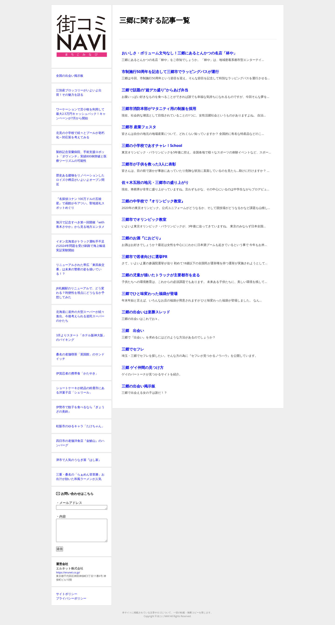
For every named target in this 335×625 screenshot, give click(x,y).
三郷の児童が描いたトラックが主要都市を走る (161, 275)
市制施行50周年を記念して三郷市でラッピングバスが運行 (170, 71)
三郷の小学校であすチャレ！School (152, 145)
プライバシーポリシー (71, 598)
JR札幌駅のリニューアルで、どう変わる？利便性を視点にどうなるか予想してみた (80, 292)
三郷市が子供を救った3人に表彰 (149, 164)
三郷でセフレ (133, 349)
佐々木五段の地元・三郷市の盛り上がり (155, 182)
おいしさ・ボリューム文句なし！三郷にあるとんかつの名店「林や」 (179, 53)
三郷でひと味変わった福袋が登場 (150, 293)
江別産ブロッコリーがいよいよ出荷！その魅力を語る (78, 92)
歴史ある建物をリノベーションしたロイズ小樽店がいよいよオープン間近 (80, 179)
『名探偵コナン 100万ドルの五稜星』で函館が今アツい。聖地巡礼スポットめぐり (80, 203)
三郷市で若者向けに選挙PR (145, 256)
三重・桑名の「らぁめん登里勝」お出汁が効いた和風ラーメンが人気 (80, 476)
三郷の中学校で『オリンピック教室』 (153, 201)
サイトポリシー (66, 594)
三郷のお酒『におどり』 (142, 238)
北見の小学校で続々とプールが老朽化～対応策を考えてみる (80, 135)
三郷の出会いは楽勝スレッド (146, 311)
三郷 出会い (133, 330)
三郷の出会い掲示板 (138, 386)
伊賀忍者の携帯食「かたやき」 (77, 373)
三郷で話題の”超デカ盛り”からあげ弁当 (155, 90)
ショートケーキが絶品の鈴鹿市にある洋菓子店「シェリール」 (80, 390)
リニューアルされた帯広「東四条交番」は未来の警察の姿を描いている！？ (80, 269)
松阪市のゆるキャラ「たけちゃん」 (80, 426)
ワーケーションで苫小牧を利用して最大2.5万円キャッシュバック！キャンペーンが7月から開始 (81, 113)
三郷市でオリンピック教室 (144, 219)
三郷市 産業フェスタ (139, 126)
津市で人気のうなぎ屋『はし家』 (78, 460)
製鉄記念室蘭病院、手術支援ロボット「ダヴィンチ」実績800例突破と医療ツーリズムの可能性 (81, 156)
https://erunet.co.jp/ (68, 572)
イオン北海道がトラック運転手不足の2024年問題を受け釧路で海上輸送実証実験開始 (80, 245)
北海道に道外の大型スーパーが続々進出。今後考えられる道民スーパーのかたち (80, 316)
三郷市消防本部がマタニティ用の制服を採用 (159, 108)
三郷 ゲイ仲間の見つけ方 (143, 367)
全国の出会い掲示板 (69, 75)
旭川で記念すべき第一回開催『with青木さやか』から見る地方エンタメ (80, 224)
